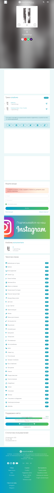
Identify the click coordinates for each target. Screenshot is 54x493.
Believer (13, 102)
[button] (35, 25)
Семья (27, 387)
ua (30, 463)
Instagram (12, 485)
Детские (27, 302)
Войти (27, 208)
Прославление (27, 364)
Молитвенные (27, 341)
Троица (27, 395)
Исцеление (27, 325)
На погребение (27, 344)
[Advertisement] (27, 55)
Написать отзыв (27, 479)
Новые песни (11, 470)
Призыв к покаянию (27, 360)
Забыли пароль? (44, 212)
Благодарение (27, 271)
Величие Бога (27, 282)
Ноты (11, 472)
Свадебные (27, 383)
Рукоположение (27, 379)
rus (23, 463)
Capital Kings (27, 35)
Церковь (27, 406)
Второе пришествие (27, 294)
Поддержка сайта (27, 472)
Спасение (27, 391)
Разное (27, 371)
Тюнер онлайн (42, 470)
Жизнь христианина (27, 317)
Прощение (27, 368)
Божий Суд (27, 275)
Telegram (11, 488)
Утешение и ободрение (27, 399)
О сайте (27, 470)
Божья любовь (27, 279)
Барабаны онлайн (42, 472)
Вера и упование (27, 286)
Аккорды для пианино (42, 475)
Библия (27, 267)
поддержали (27, 427)
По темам (11, 475)
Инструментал (27, 321)
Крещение (27, 333)
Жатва (27, 313)
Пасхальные (27, 356)
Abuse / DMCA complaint (27, 476)
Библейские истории (27, 263)
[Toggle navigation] (48, 2)
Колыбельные (27, 329)
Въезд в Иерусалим (27, 298)
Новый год (27, 352)
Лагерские (27, 337)
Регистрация (9, 212)
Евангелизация (27, 310)
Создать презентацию (42, 477)
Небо (27, 348)
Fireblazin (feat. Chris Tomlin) (19, 108)
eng (27, 463)
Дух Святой (27, 306)
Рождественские (27, 375)
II (13, 247)
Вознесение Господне (27, 290)
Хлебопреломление (27, 402)
